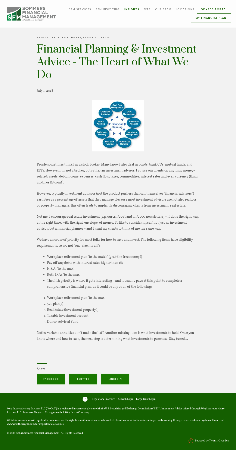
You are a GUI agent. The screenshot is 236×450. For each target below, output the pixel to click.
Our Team (163, 9)
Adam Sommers (69, 37)
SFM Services (80, 9)
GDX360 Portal (214, 9)
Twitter (83, 379)
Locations (185, 9)
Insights (131, 9)
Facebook (51, 379)
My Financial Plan (211, 18)
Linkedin (115, 379)
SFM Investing (108, 9)
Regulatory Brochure (103, 399)
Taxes (105, 37)
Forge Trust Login (146, 399)
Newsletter (46, 37)
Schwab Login (126, 399)
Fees (147, 9)
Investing (91, 37)
